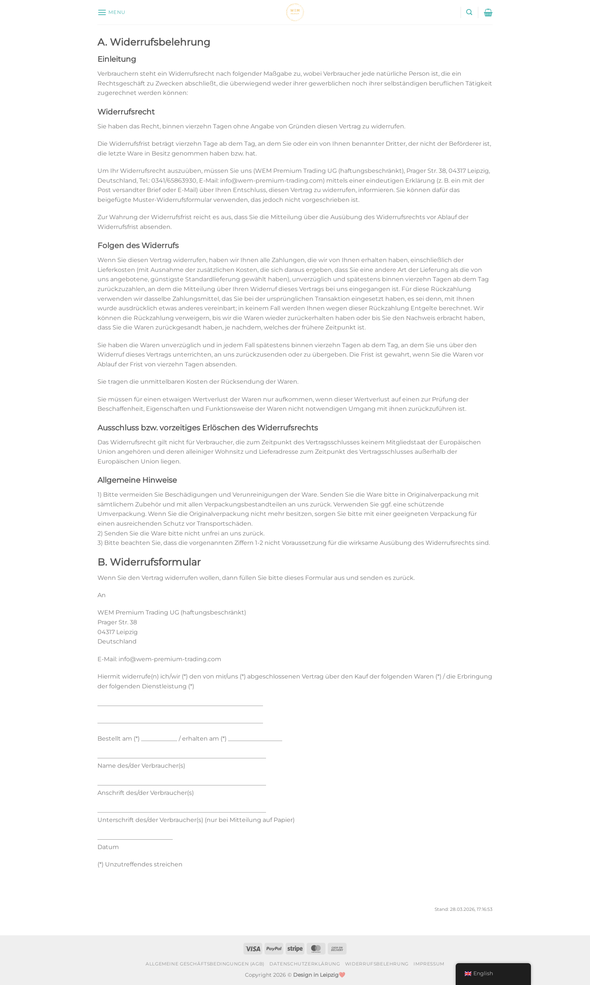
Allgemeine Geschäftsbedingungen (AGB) (205, 964)
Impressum (429, 964)
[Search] (469, 12)
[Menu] (111, 12)
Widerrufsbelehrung (377, 964)
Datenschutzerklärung (304, 964)
